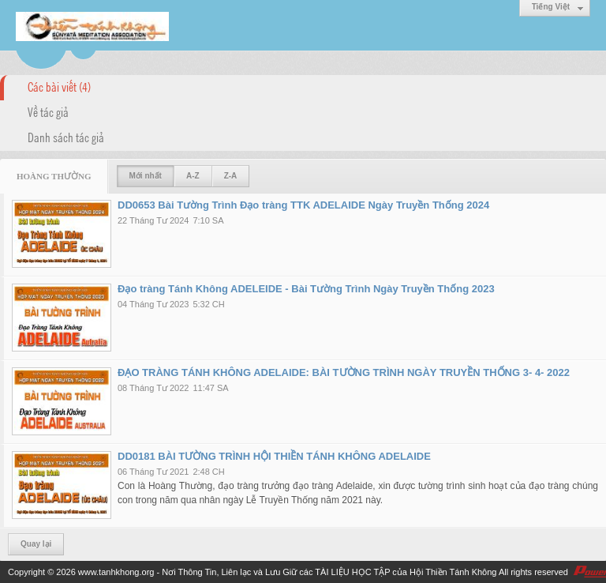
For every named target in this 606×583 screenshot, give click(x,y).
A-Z (193, 175)
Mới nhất (145, 175)
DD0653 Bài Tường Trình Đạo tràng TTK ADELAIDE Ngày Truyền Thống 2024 (303, 205)
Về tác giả (48, 111)
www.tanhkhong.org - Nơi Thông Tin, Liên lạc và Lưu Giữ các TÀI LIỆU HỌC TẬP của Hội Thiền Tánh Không (287, 572)
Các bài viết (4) (59, 86)
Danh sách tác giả (66, 136)
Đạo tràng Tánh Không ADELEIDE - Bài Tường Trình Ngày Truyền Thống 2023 (306, 289)
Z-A (231, 175)
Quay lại (36, 544)
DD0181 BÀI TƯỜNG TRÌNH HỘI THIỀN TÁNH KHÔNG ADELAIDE (274, 456)
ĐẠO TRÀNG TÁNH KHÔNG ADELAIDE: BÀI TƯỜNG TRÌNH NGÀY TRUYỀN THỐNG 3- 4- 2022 (344, 372)
